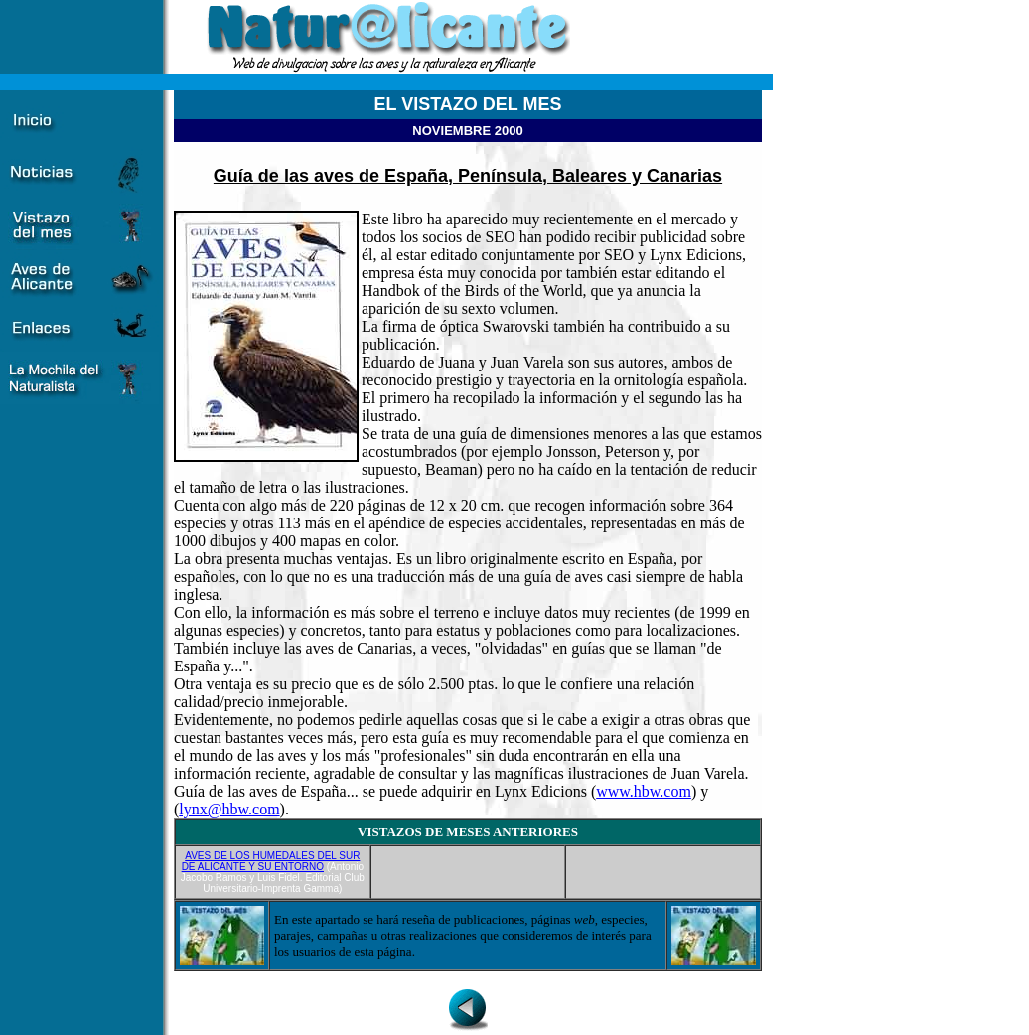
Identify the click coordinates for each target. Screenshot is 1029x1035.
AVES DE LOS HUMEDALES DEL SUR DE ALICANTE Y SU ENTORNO (271, 861)
